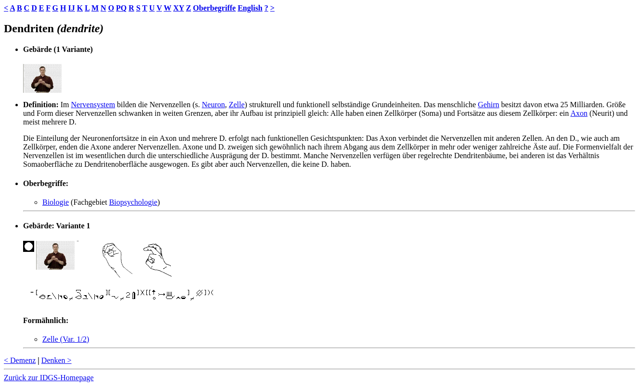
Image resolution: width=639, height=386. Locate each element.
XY (178, 8)
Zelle (236, 104)
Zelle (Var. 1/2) (65, 339)
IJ (71, 8)
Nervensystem (93, 104)
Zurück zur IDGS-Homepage (49, 378)
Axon (579, 113)
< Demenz (20, 360)
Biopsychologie (133, 202)
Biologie (55, 202)
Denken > (56, 360)
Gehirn (488, 104)
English (250, 8)
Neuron (213, 104)
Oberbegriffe (214, 8)
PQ (121, 8)
